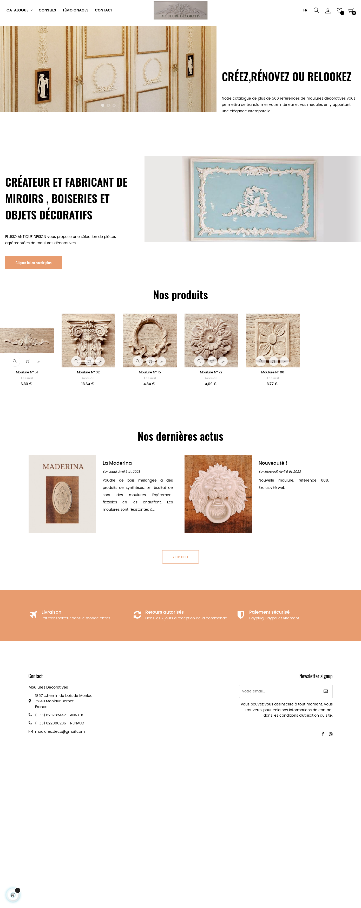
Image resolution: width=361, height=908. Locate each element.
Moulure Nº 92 (88, 372)
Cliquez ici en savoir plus (33, 262)
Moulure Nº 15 (150, 372)
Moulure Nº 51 (27, 372)
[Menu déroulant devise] (305, 10)
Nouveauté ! (273, 463)
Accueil (27, 378)
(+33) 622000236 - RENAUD (59, 723)
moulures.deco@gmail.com (60, 732)
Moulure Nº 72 (211, 372)
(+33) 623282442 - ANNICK (59, 715)
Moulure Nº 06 (272, 372)
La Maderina (117, 463)
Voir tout (180, 557)
